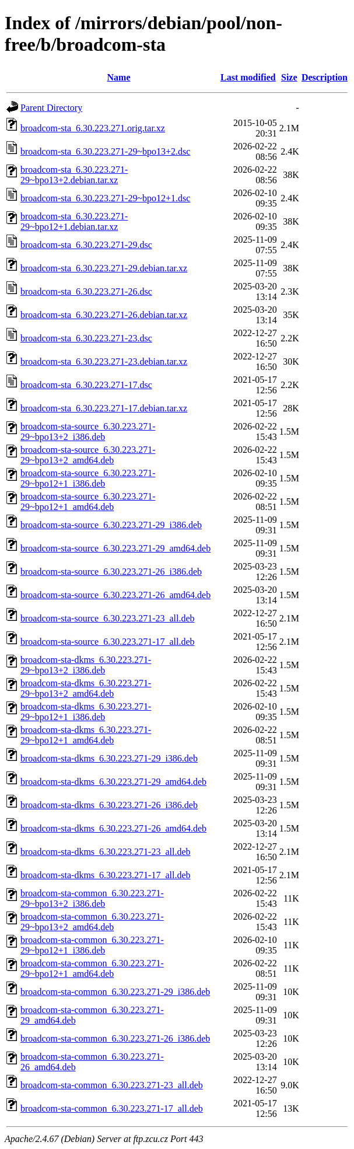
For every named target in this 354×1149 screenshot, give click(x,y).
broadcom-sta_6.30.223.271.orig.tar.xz (92, 128)
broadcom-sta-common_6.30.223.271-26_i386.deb (115, 1038)
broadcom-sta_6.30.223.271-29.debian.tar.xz (103, 268)
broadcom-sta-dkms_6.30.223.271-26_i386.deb (109, 805)
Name (119, 77)
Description (325, 77)
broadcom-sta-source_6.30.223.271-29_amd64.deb (115, 548)
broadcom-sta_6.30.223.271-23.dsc (86, 338)
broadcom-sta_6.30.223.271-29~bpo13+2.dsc (105, 151)
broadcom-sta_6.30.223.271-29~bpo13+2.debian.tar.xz (74, 175)
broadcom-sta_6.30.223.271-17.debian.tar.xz (103, 408)
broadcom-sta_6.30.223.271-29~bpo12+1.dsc (105, 198)
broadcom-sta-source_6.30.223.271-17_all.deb (107, 642)
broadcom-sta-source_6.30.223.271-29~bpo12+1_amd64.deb (88, 501)
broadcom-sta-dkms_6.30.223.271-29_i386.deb (109, 758)
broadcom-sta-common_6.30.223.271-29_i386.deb (115, 992)
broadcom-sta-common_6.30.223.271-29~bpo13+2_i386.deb (92, 898)
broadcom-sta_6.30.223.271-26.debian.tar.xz (103, 315)
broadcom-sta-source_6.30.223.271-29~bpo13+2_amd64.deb (88, 455)
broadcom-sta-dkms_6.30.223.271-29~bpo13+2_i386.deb (85, 665)
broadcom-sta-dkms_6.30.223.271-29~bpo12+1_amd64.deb (85, 735)
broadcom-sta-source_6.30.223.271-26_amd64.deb (115, 595)
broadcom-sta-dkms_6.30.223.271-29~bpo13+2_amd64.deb (85, 688)
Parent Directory (51, 108)
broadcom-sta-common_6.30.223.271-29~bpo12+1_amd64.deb (92, 968)
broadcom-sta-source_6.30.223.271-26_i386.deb (111, 572)
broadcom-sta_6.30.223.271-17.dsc (86, 385)
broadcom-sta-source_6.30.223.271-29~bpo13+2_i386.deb (88, 431)
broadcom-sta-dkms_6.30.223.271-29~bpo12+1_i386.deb (85, 711)
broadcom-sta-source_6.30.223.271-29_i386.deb (111, 525)
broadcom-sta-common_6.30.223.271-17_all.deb (111, 1108)
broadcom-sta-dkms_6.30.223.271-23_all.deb (105, 852)
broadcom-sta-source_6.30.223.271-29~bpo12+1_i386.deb (88, 478)
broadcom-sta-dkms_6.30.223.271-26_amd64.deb (113, 828)
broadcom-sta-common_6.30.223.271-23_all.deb (111, 1085)
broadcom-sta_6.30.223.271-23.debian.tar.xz (103, 361)
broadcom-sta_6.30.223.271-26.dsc (86, 291)
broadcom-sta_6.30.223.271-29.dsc (86, 245)
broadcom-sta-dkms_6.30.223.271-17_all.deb (105, 875)
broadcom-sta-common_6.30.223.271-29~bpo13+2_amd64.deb (92, 921)
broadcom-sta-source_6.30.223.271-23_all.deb (107, 618)
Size (289, 77)
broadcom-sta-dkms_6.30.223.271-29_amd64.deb (113, 782)
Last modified (248, 77)
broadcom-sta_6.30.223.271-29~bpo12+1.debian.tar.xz (74, 221)
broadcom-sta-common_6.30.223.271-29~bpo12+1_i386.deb (92, 945)
